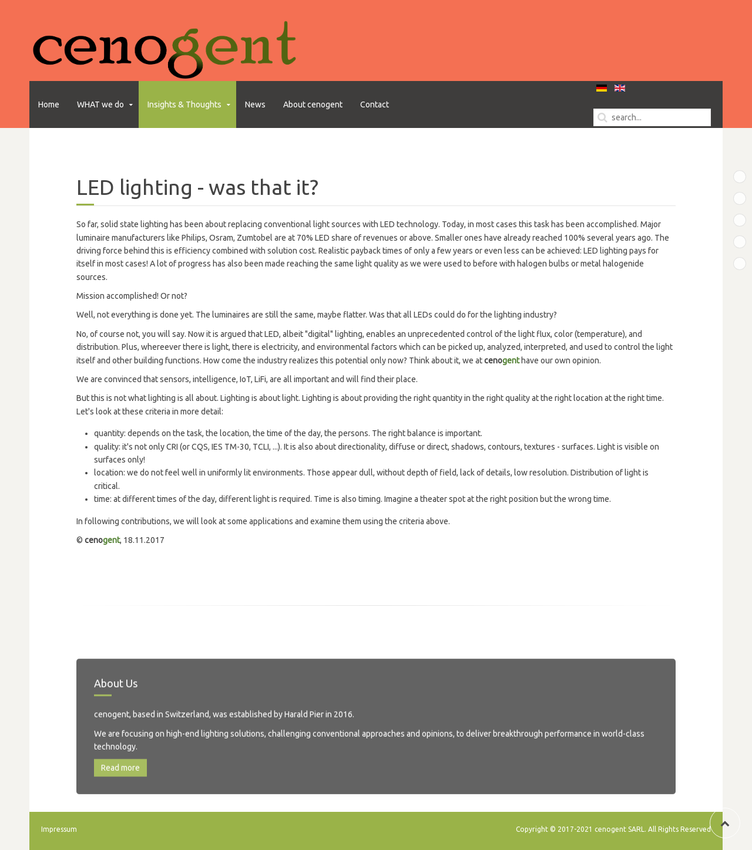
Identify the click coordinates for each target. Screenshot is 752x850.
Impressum (59, 829)
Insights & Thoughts (184, 104)
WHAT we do (100, 104)
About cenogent (313, 104)
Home (48, 104)
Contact (374, 104)
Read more (120, 793)
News (255, 104)
